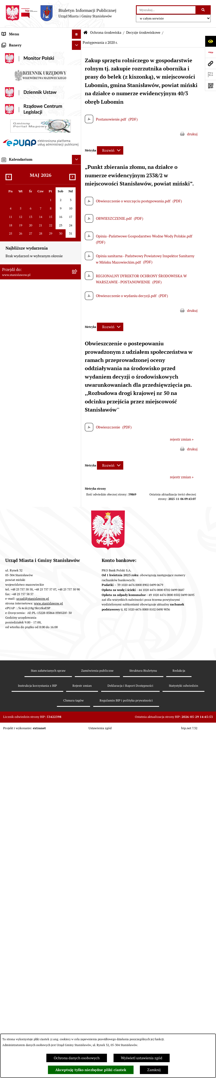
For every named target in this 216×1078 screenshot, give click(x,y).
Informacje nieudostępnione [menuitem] (25, 575)
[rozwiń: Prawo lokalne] (77, 126)
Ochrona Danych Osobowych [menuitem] (25, 660)
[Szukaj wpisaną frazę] (203, 10)
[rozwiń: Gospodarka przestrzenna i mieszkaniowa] (77, 234)
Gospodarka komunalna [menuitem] (21, 205)
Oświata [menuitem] (8, 521)
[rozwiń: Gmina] (77, 90)
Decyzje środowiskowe (143, 32)
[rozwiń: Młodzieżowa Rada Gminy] (77, 117)
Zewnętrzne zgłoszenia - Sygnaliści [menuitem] (30, 723)
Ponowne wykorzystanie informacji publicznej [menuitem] (30, 587)
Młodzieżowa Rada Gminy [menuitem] (23, 117)
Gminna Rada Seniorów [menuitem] (21, 108)
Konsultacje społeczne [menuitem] (20, 608)
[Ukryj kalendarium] (76, 872)
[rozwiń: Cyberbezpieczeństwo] (77, 679)
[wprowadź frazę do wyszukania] (166, 10)
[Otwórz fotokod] (210, 85)
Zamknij (154, 1069)
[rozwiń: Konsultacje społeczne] (77, 609)
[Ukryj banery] (76, 758)
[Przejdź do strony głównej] (60, 13)
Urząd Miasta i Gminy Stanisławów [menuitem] (30, 187)
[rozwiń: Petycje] (77, 178)
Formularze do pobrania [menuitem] (21, 627)
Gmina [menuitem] (7, 89)
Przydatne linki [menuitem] (14, 618)
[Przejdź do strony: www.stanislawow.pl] (210, 63)
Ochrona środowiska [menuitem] (18, 242)
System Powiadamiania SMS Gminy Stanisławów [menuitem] (30, 639)
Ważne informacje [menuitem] (16, 52)
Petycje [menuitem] (8, 178)
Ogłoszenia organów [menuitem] (18, 747)
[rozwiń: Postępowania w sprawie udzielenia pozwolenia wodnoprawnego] (77, 400)
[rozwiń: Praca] (77, 169)
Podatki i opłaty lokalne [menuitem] (21, 215)
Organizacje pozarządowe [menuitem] (22, 545)
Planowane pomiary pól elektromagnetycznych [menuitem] (21, 735)
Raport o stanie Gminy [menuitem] (20, 135)
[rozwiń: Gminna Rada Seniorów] (77, 108)
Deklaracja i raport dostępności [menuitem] (27, 669)
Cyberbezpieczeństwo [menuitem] (19, 678)
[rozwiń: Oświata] (77, 522)
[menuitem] (40, 255)
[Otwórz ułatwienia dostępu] (210, 41)
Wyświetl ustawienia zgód (141, 1058)
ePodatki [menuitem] (9, 651)
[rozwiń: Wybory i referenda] (77, 80)
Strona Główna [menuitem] (14, 43)
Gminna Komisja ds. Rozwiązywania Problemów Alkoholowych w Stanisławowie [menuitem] (31, 561)
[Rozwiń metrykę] (110, 150)
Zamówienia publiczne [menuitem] (20, 224)
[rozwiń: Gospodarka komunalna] (77, 206)
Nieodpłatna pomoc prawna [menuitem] (24, 599)
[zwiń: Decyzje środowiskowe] (77, 268)
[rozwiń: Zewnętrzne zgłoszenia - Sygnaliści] (77, 723)
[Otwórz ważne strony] (210, 74)
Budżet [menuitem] (7, 196)
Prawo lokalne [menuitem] (13, 126)
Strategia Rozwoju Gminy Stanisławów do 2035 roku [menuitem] (35, 147)
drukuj (192, 134)
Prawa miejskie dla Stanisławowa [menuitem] (28, 61)
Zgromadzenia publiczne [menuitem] (22, 714)
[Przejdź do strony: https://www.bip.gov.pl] (210, 52)
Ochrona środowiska (105, 32)
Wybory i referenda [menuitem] (17, 80)
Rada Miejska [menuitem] (12, 98)
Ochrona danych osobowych (77, 1058)
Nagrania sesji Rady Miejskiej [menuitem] (25, 71)
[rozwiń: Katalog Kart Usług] (77, 160)
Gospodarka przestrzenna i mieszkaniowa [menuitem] (35, 233)
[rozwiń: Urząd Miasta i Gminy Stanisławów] (77, 187)
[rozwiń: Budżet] (77, 197)
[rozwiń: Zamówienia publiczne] (77, 224)
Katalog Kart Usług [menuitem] (17, 159)
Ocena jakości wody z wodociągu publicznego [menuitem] (28, 534)
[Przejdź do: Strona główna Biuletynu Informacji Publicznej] (85, 33)
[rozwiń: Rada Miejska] (77, 99)
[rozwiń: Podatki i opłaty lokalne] (77, 215)
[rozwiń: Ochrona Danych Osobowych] (77, 660)
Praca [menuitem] (6, 168)
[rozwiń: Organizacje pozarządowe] (77, 546)
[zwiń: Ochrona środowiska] (77, 243)
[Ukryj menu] (76, 34)
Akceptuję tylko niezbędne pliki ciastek (90, 1069)
